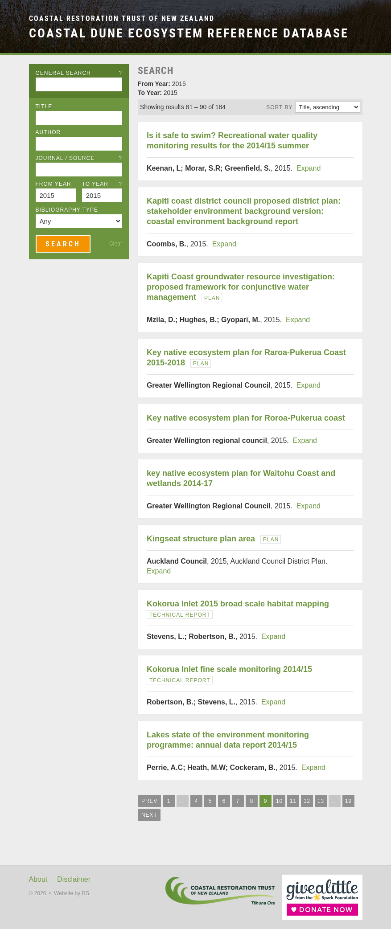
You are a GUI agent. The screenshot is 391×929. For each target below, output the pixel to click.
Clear (115, 244)
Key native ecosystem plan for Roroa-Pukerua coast (246, 417)
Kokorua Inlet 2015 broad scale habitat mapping (238, 603)
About (38, 879)
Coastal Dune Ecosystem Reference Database (189, 33)
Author (48, 132)
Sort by (279, 107)
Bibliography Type (67, 210)
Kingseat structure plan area (201, 538)
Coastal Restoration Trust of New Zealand (121, 18)
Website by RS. (72, 893)
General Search (79, 73)
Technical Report (179, 615)
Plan (212, 298)
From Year (53, 184)
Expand (308, 168)
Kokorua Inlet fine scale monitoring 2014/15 (229, 669)
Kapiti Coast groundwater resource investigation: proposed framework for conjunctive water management (241, 287)
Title (44, 106)
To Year (102, 184)
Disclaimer (74, 879)
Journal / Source (79, 158)
